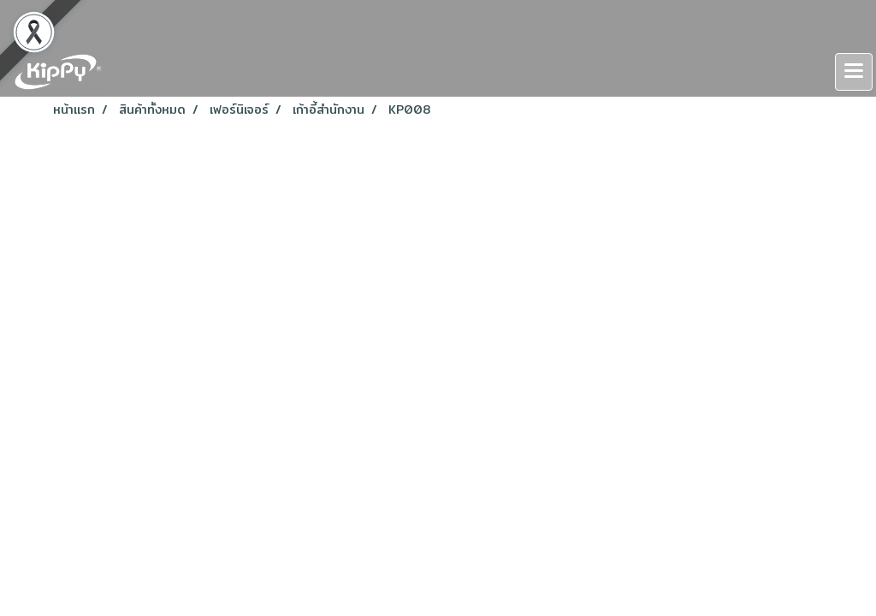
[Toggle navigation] (854, 72)
